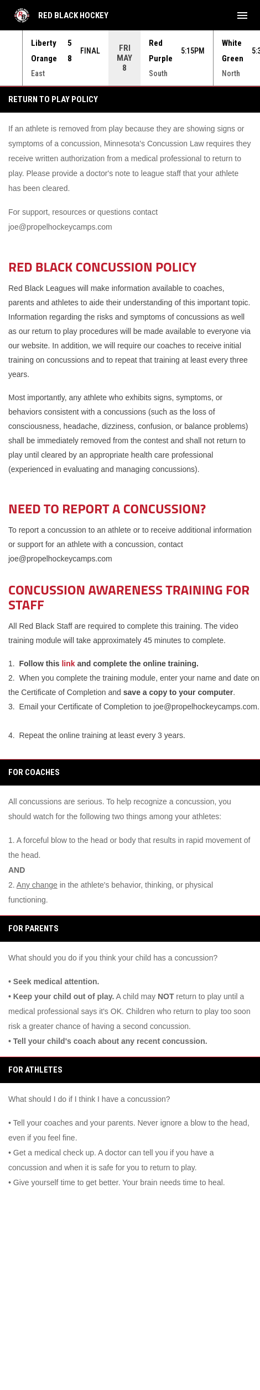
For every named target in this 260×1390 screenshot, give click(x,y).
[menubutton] (242, 15)
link (68, 663)
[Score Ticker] (130, 58)
